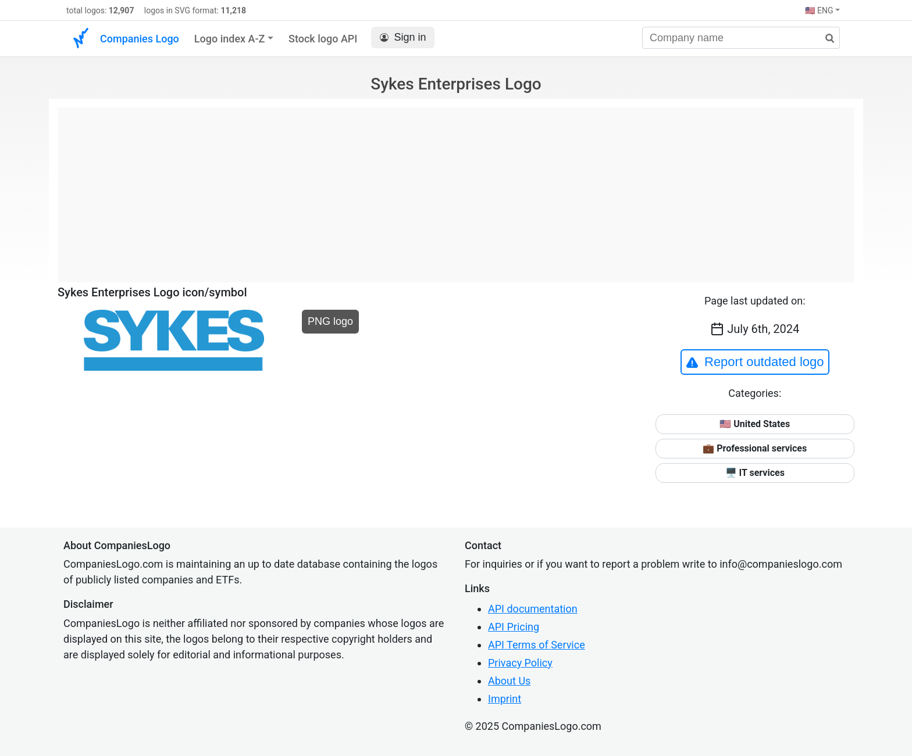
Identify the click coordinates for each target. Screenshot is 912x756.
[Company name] (741, 38)
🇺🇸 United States (754, 423)
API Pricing (513, 627)
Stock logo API (322, 39)
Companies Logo (139, 39)
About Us (509, 681)
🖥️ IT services (755, 472)
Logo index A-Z (229, 39)
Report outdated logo (755, 362)
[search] (825, 38)
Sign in (403, 37)
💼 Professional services (755, 448)
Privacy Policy (520, 663)
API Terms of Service (536, 645)
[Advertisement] (456, 189)
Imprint (504, 699)
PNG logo (330, 321)
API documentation (533, 609)
